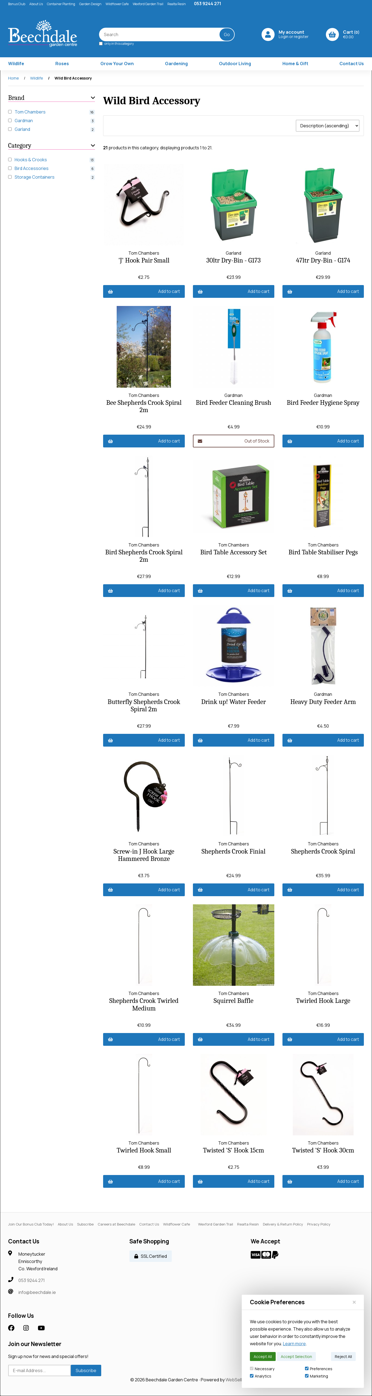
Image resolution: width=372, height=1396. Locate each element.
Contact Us (351, 64)
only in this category (116, 43)
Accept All (263, 1356)
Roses (62, 64)
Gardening (176, 64)
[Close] (354, 1302)
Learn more (294, 1344)
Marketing (316, 1376)
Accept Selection (296, 1356)
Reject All (343, 1356)
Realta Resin (176, 4)
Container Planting (61, 4)
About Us (36, 4)
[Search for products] (163, 34)
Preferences (318, 1368)
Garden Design (90, 4)
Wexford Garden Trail (148, 4)
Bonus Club (16, 4)
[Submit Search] (227, 34)
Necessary (262, 1368)
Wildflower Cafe (117, 4)
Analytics (260, 1376)
